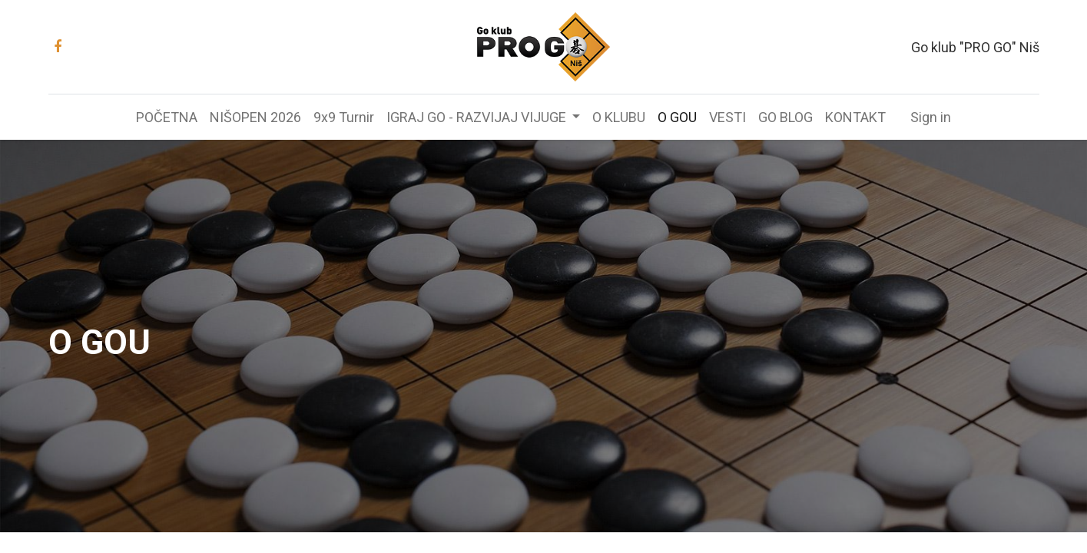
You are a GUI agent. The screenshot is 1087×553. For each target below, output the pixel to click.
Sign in (930, 117)
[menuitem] (167, 117)
